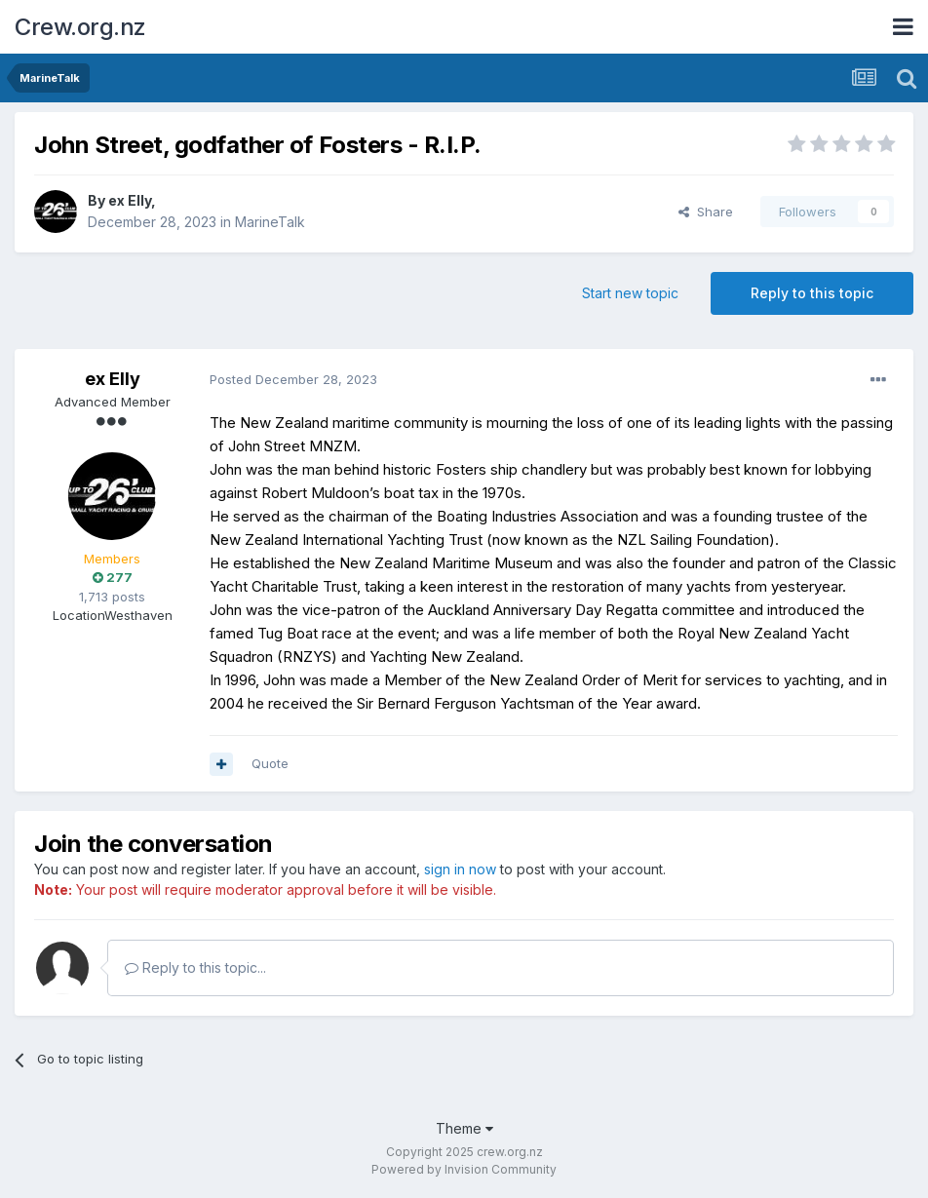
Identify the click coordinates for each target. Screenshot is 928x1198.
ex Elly (129, 200)
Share (705, 211)
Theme (464, 1128)
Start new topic (630, 293)
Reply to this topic (812, 293)
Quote (270, 763)
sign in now (460, 869)
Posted (293, 379)
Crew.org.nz (80, 27)
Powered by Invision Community (464, 1169)
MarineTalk (270, 221)
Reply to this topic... (195, 967)
